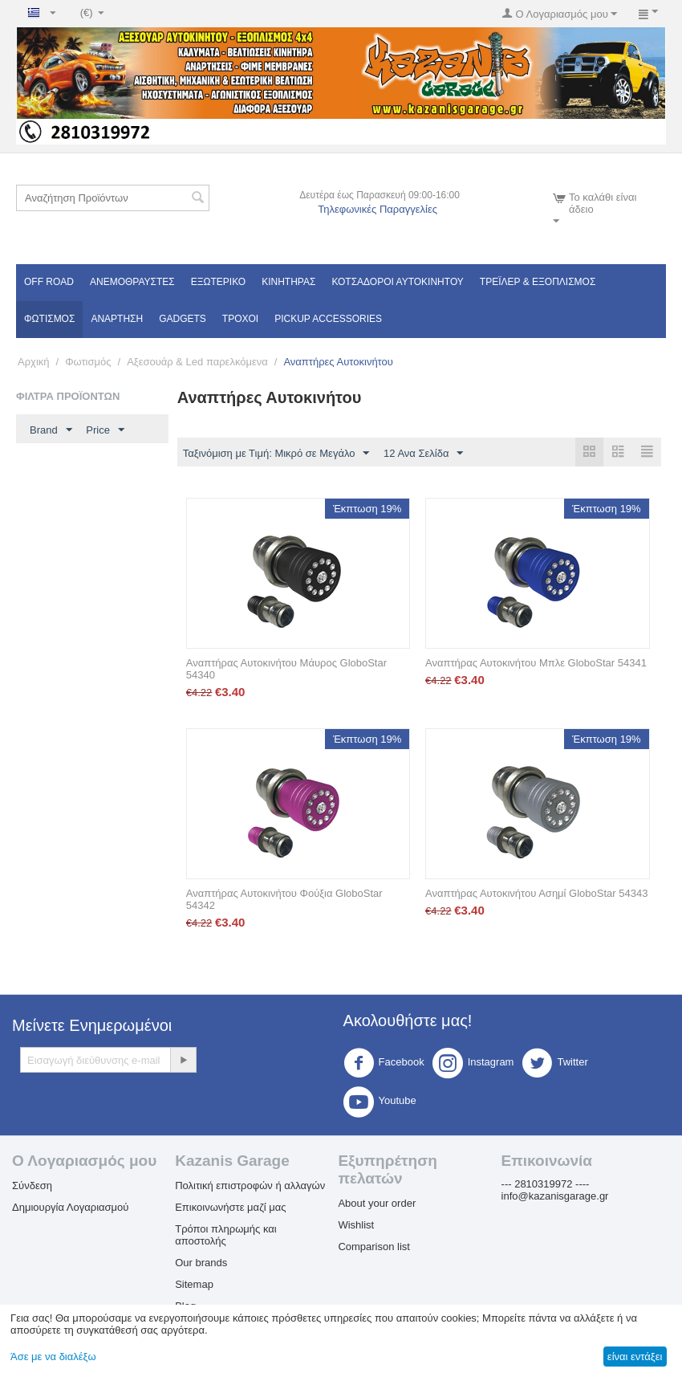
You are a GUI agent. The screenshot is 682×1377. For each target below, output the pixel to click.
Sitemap (194, 1285)
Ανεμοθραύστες (132, 281)
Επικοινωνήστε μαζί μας (230, 1208)
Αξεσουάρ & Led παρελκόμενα (197, 362)
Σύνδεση (32, 1186)
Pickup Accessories (328, 318)
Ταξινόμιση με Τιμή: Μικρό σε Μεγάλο (276, 454)
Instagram (473, 1064)
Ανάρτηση (117, 318)
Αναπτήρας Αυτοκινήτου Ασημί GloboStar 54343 (536, 894)
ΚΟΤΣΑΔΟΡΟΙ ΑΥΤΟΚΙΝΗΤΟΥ (397, 281)
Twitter (554, 1064)
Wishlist (356, 1226)
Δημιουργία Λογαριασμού (70, 1208)
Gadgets (182, 318)
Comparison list (374, 1247)
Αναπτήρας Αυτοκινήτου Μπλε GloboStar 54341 (536, 664)
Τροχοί (240, 318)
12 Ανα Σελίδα (423, 454)
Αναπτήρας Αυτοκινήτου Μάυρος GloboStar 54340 (286, 670)
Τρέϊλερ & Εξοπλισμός (537, 281)
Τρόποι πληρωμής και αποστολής (225, 1236)
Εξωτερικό (218, 281)
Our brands (201, 1263)
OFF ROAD (49, 281)
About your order (377, 1204)
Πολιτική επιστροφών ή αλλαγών (250, 1186)
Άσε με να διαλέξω (53, 1357)
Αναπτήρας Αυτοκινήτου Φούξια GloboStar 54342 (284, 900)
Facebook (383, 1064)
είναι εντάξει (634, 1357)
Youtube (379, 1102)
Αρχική (34, 362)
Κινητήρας (288, 281)
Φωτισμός (49, 318)
